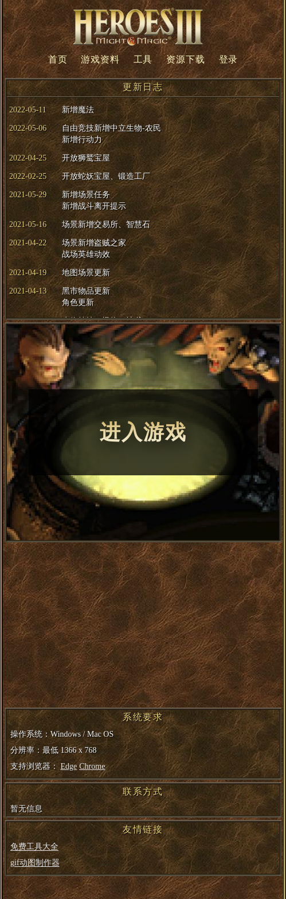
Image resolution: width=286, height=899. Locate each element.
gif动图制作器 (35, 862)
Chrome (92, 766)
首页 (58, 59)
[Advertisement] (142, 627)
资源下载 (185, 59)
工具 (143, 59)
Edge (69, 766)
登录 (228, 59)
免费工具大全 (34, 846)
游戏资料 (100, 59)
